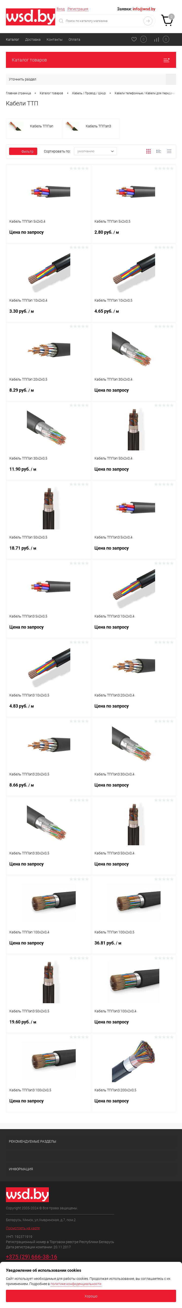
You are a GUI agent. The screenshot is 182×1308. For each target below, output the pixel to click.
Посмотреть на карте (23, 1228)
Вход (61, 9)
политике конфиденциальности (76, 1284)
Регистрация (78, 9)
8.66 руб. (48, 788)
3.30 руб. (48, 314)
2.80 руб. (133, 235)
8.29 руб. (48, 393)
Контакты (55, 39)
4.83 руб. (48, 709)
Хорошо (91, 1296)
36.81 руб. (133, 946)
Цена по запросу (48, 235)
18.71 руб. (48, 551)
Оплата (74, 39)
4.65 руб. (133, 314)
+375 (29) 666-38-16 (31, 1257)
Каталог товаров (91, 60)
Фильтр (23, 152)
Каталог (12, 39)
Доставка (33, 39)
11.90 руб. (48, 472)
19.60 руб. (48, 1025)
